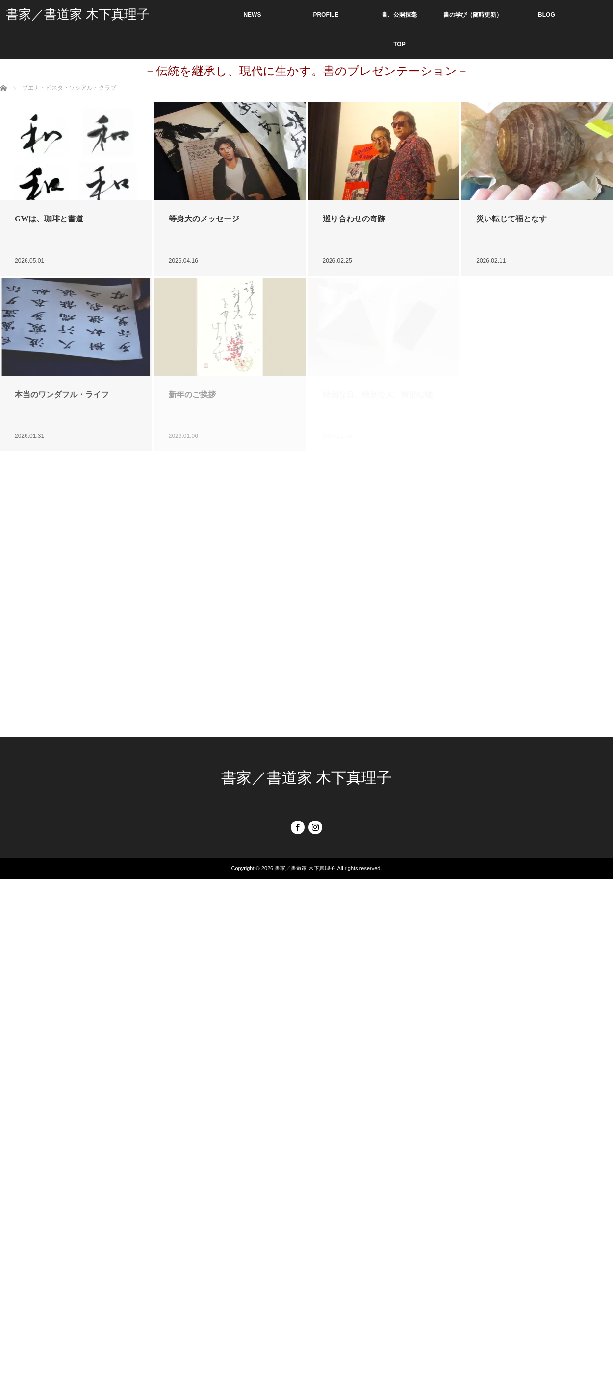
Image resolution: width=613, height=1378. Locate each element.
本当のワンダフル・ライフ (62, 394)
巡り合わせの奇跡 (354, 219)
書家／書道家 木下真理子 (78, 14)
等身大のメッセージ (204, 219)
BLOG (546, 14)
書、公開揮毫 (399, 14)
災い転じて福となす (511, 219)
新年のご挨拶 (192, 394)
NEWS (252, 14)
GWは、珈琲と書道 (49, 219)
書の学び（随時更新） (472, 14)
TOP (399, 44)
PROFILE (325, 14)
